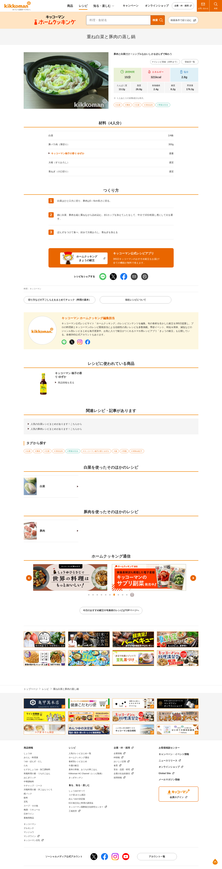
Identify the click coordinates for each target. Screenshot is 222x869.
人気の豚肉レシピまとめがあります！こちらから (56, 429)
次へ (193, 578)
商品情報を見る (66, 382)
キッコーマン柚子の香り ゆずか (67, 153)
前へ (29, 578)
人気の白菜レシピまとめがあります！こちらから (56, 424)
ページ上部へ (215, 862)
